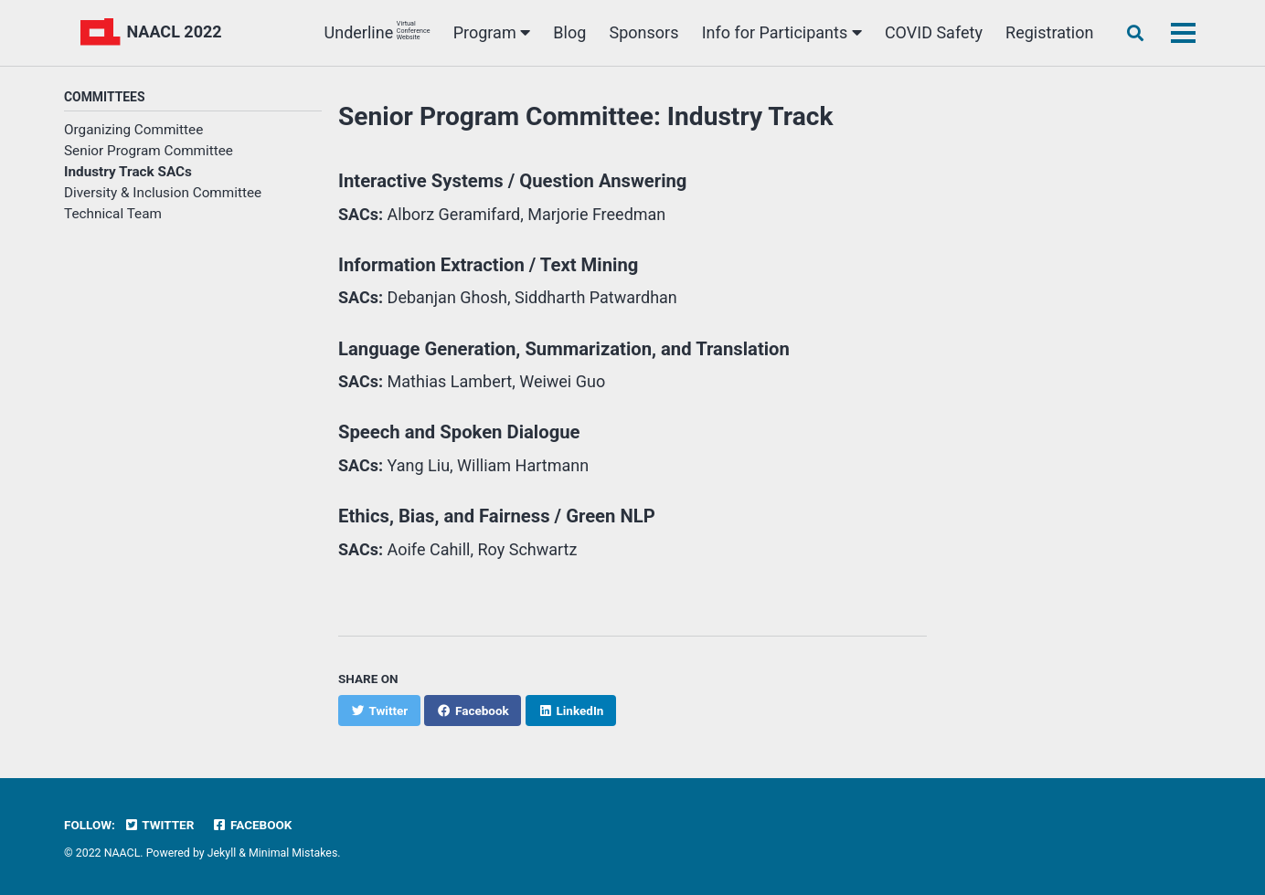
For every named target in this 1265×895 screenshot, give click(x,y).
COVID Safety (934, 32)
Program (491, 32)
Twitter (158, 824)
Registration (1049, 32)
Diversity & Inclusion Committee (162, 192)
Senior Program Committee (148, 150)
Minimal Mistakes (293, 853)
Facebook (252, 824)
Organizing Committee (133, 129)
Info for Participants (782, 32)
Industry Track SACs (128, 171)
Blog (569, 32)
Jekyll (222, 853)
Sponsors (644, 32)
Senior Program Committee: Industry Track (585, 116)
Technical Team (113, 213)
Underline (377, 31)
